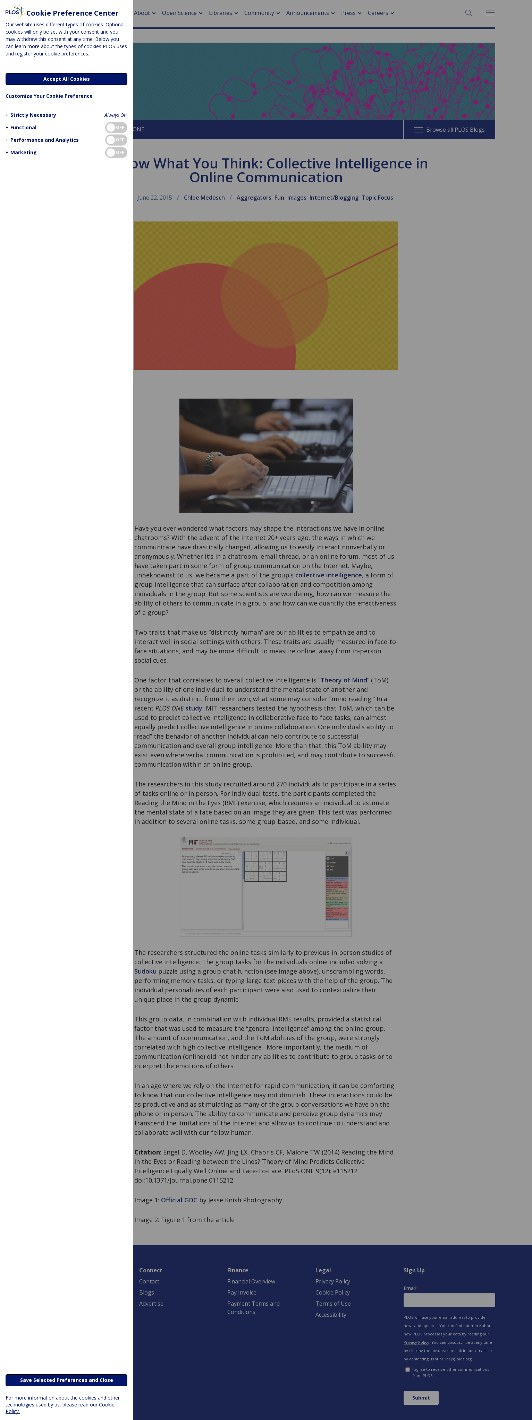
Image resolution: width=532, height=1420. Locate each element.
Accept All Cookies (66, 79)
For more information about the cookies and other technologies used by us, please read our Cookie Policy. (63, 1404)
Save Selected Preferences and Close (66, 1380)
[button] (30, 115)
